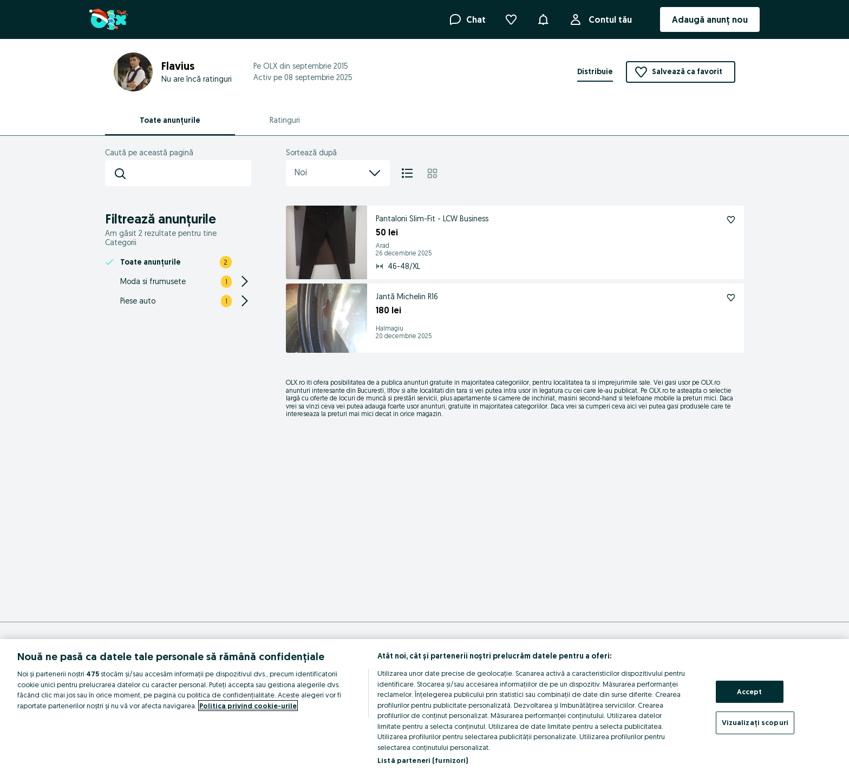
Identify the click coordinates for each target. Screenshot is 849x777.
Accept (749, 691)
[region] (424, 708)
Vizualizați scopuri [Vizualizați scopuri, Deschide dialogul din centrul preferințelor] (755, 722)
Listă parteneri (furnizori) (422, 760)
